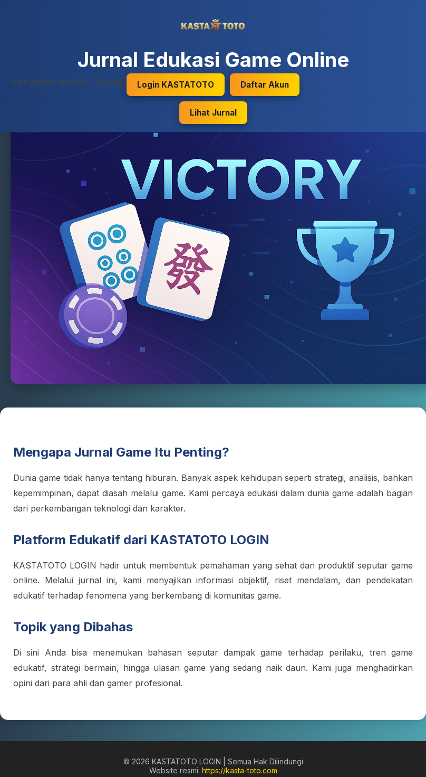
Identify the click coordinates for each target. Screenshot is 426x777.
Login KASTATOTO (175, 85)
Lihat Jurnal (213, 113)
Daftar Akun (264, 85)
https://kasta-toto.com (239, 770)
